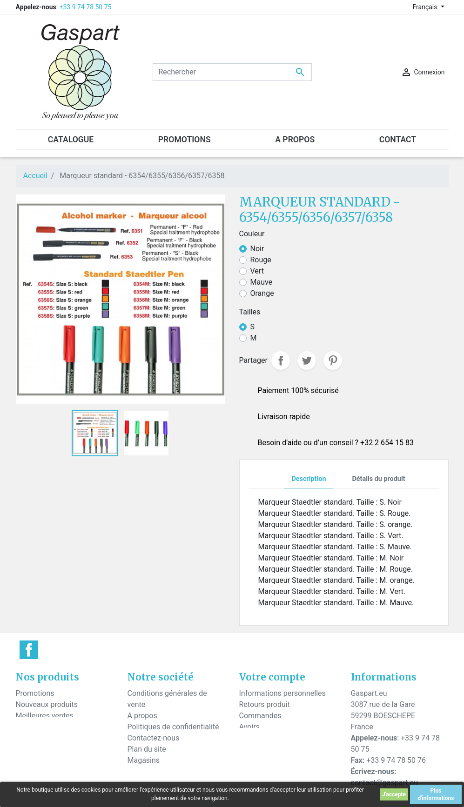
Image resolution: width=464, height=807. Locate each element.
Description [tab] (308, 479)
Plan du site (147, 749)
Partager (280, 360)
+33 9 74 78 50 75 (86, 7)
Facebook (29, 649)
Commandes (260, 715)
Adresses (254, 738)
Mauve (261, 282)
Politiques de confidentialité (173, 726)
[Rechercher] (232, 72)
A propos (142, 715)
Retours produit (264, 704)
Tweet (306, 360)
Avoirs (249, 726)
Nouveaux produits (47, 704)
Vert (257, 271)
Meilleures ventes (45, 715)
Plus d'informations (436, 794)
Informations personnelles (282, 693)
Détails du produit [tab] (378, 479)
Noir (257, 248)
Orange (262, 293)
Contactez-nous (154, 738)
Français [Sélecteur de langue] (426, 7)
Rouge (260, 259)
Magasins (144, 760)
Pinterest (332, 360)
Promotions (35, 693)
